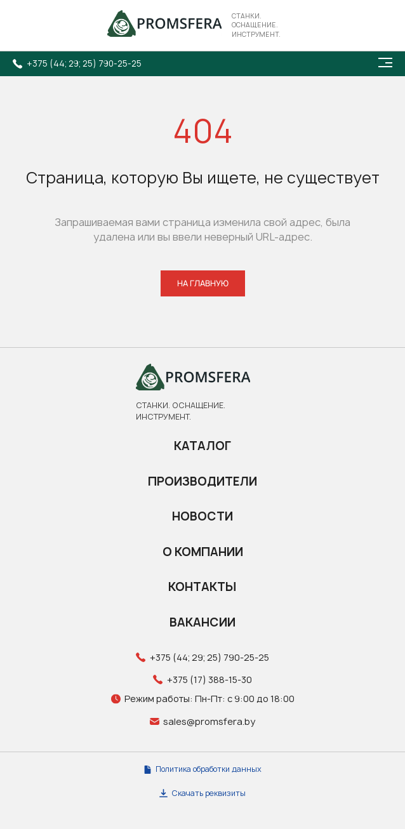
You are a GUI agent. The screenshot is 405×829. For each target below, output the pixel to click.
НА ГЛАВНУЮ (203, 283)
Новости (202, 516)
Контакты (202, 587)
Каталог (202, 446)
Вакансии (202, 622)
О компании (203, 552)
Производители (202, 481)
